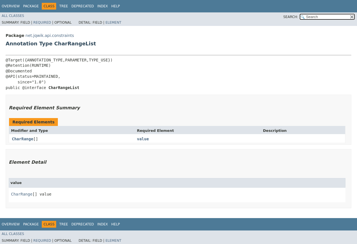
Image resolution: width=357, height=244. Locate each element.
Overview (11, 6)
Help (115, 6)
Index (102, 6)
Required (42, 23)
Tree (63, 6)
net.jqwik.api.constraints (49, 35)
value (143, 139)
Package (31, 6)
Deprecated (82, 6)
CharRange (22, 139)
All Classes (13, 16)
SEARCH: (290, 17)
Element (113, 23)
